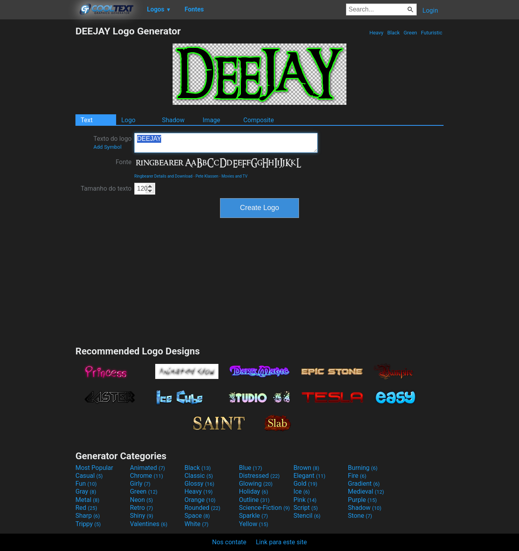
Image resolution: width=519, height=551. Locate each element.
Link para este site (281, 542)
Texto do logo (112, 142)
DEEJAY (226, 143)
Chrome (146, 475)
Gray (85, 491)
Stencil (306, 515)
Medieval (366, 491)
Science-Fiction (264, 507)
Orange (200, 500)
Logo (128, 120)
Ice (301, 491)
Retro (141, 507)
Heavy (376, 33)
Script (305, 507)
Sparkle (253, 515)
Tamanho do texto (106, 188)
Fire (357, 475)
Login (430, 10)
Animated (147, 467)
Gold (305, 483)
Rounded (202, 507)
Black (393, 33)
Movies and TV (235, 176)
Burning (363, 467)
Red (86, 507)
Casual (89, 475)
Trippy (88, 524)
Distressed (259, 475)
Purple (362, 500)
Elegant (309, 475)
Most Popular (94, 467)
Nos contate (229, 542)
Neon (141, 500)
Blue (250, 467)
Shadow (173, 120)
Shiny (141, 515)
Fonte (124, 162)
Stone (360, 515)
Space (197, 515)
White (196, 524)
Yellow (253, 524)
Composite (258, 120)
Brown (306, 467)
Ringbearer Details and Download (163, 176)
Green (410, 33)
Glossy (199, 483)
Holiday (253, 491)
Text (86, 120)
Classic (198, 475)
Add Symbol (107, 147)
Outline (254, 500)
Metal (87, 500)
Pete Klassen (207, 176)
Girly (140, 483)
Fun (86, 483)
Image (211, 120)
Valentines (148, 524)
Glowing (256, 483)
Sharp (87, 515)
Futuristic (431, 33)
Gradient (364, 483)
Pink (305, 500)
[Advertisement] (37, 144)
